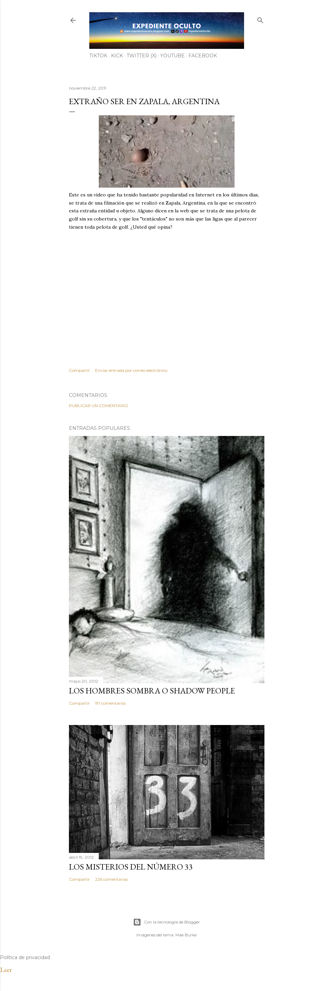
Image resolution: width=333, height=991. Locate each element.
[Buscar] (260, 18)
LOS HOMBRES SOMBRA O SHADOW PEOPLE (152, 690)
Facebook (202, 56)
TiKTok (98, 56)
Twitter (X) (141, 56)
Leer (6, 969)
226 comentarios (111, 879)
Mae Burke (186, 934)
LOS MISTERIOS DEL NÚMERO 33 (131, 866)
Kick (117, 56)
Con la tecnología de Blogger (166, 922)
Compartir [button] (79, 370)
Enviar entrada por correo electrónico (131, 370)
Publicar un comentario (98, 405)
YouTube (172, 56)
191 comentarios (110, 703)
